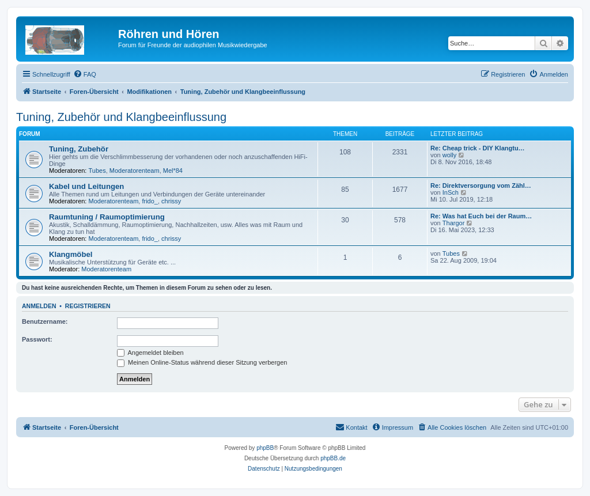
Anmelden (39, 305)
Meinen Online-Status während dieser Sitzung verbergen (202, 362)
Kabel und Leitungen (86, 186)
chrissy (171, 201)
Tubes (97, 170)
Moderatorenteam (134, 170)
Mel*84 (173, 170)
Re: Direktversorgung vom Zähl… (480, 185)
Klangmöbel (70, 254)
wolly (449, 155)
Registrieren (88, 305)
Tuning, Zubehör (78, 149)
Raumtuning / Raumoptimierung (107, 217)
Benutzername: (44, 321)
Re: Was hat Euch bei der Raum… (481, 216)
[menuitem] (84, 74)
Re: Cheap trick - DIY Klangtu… (477, 148)
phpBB (265, 448)
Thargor (453, 222)
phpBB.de (333, 458)
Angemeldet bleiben (150, 352)
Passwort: (37, 339)
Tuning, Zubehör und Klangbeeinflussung (121, 117)
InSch (450, 192)
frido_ (150, 201)
